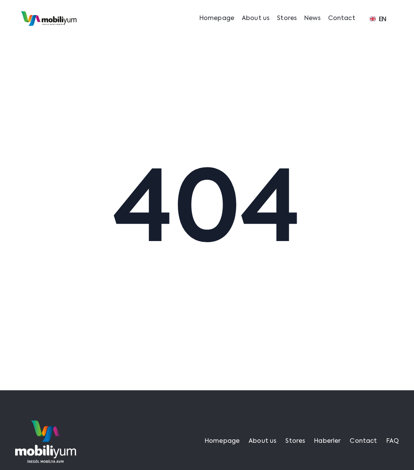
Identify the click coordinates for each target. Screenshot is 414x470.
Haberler (327, 441)
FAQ (392, 441)
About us (255, 18)
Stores (287, 18)
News (312, 18)
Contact (341, 18)
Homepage (216, 18)
